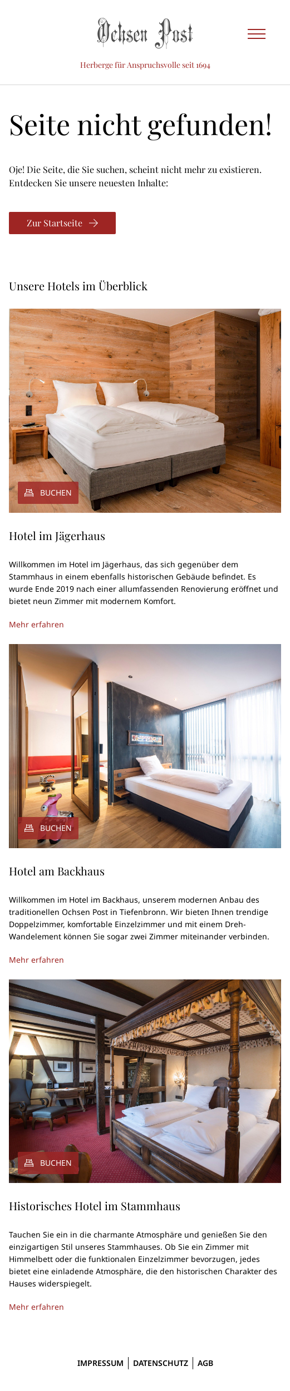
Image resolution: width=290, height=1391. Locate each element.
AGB (205, 1363)
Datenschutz (160, 1363)
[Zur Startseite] (62, 223)
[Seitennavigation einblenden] (256, 33)
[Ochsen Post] (145, 33)
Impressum (100, 1363)
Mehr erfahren (36, 624)
